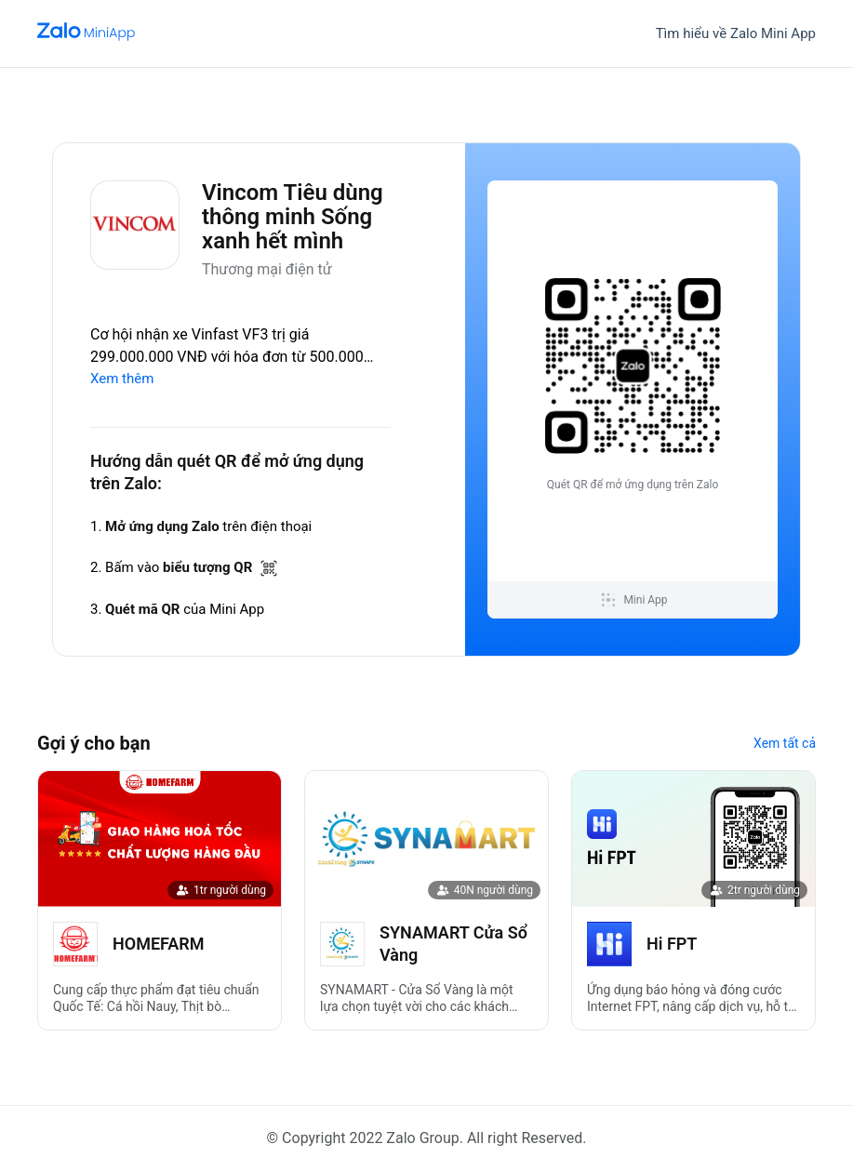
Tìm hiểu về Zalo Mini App (736, 33)
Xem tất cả (784, 743)
